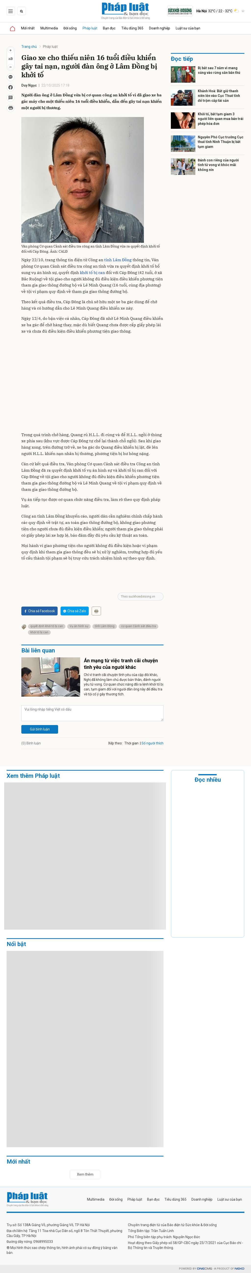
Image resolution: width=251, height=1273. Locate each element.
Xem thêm (85, 1174)
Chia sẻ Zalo (74, 611)
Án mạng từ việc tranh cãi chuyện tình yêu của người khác (121, 664)
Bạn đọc (110, 28)
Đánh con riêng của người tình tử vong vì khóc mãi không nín (218, 165)
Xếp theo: (115, 743)
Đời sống (70, 28)
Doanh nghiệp (160, 28)
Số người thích (152, 743)
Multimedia (49, 28)
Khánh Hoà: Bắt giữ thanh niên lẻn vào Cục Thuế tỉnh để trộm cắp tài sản (219, 96)
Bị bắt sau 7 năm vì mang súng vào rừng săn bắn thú (219, 70)
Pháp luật (90, 28)
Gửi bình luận (40, 729)
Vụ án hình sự (79, 626)
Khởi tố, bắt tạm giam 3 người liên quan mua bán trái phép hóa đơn (220, 119)
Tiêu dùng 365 (133, 28)
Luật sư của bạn (189, 28)
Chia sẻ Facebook (39, 611)
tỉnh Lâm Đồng (118, 259)
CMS (204, 1269)
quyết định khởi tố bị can (46, 626)
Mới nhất (28, 28)
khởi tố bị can (92, 272)
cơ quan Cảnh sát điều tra (138, 626)
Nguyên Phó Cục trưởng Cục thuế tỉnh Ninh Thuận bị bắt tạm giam (220, 142)
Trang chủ (29, 47)
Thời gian (131, 743)
